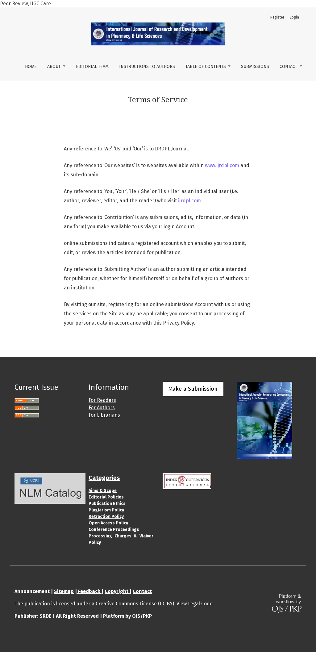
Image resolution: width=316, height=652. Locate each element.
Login (294, 17)
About (54, 66)
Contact (289, 66)
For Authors (102, 407)
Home (31, 66)
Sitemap (64, 591)
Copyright (117, 591)
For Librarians (104, 415)
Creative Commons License (126, 604)
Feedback (89, 591)
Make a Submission (193, 388)
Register (277, 17)
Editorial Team (92, 66)
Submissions (255, 66)
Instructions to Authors (147, 66)
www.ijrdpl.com (222, 165)
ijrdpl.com (189, 201)
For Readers (102, 400)
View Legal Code (195, 604)
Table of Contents (206, 66)
